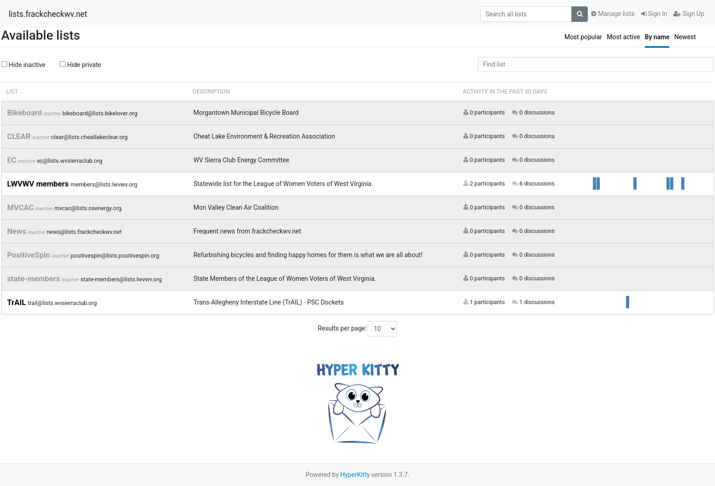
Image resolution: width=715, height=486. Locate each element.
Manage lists (612, 13)
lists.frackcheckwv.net (48, 14)
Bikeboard (25, 112)
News (17, 231)
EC (13, 160)
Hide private (80, 64)
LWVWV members (39, 183)
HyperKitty (355, 474)
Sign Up (689, 13)
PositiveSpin (29, 254)
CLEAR (20, 136)
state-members (34, 278)
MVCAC (21, 207)
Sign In (654, 13)
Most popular (583, 37)
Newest (685, 37)
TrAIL (17, 302)
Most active (623, 37)
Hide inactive (23, 64)
